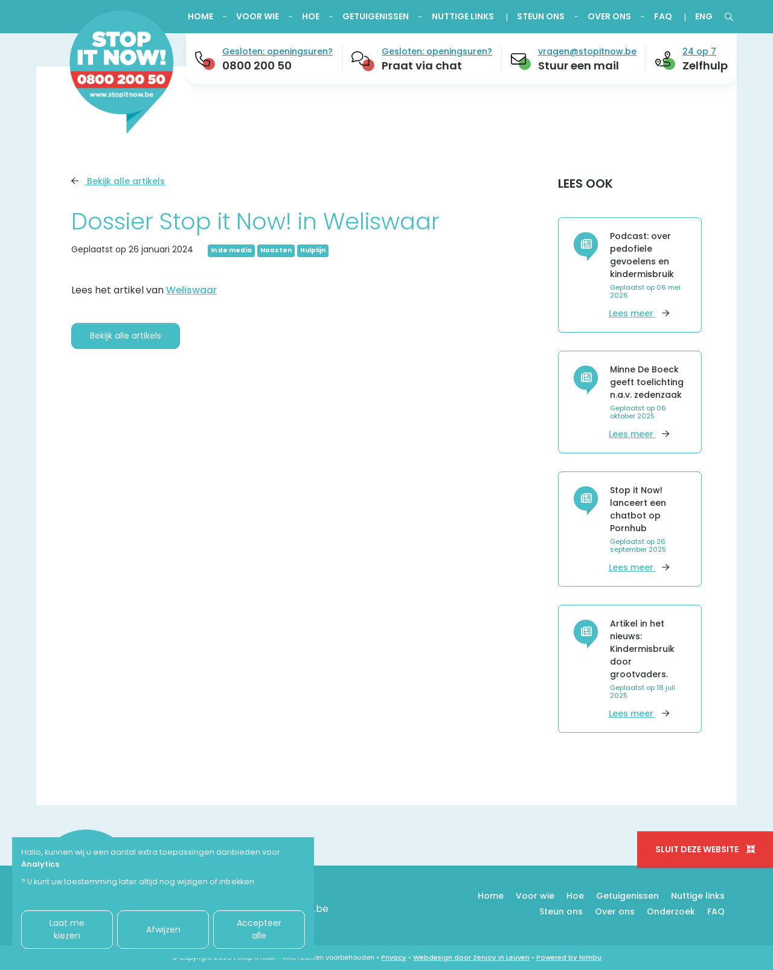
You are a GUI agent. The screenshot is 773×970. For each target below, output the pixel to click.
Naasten (276, 250)
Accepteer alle (259, 929)
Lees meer (639, 313)
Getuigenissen (375, 16)
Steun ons (541, 16)
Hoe (310, 16)
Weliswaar (191, 290)
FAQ (663, 16)
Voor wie (257, 16)
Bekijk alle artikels (118, 181)
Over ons (609, 16)
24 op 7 (699, 51)
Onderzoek (671, 911)
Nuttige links (463, 16)
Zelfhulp (705, 65)
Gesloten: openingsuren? (277, 51)
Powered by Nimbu (568, 957)
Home (200, 16)
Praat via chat (422, 65)
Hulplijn (313, 250)
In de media (231, 250)
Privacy (393, 957)
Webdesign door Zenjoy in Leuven (471, 957)
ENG (704, 16)
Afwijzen (163, 930)
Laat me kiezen (67, 929)
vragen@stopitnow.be (587, 51)
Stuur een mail (578, 65)
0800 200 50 (257, 65)
